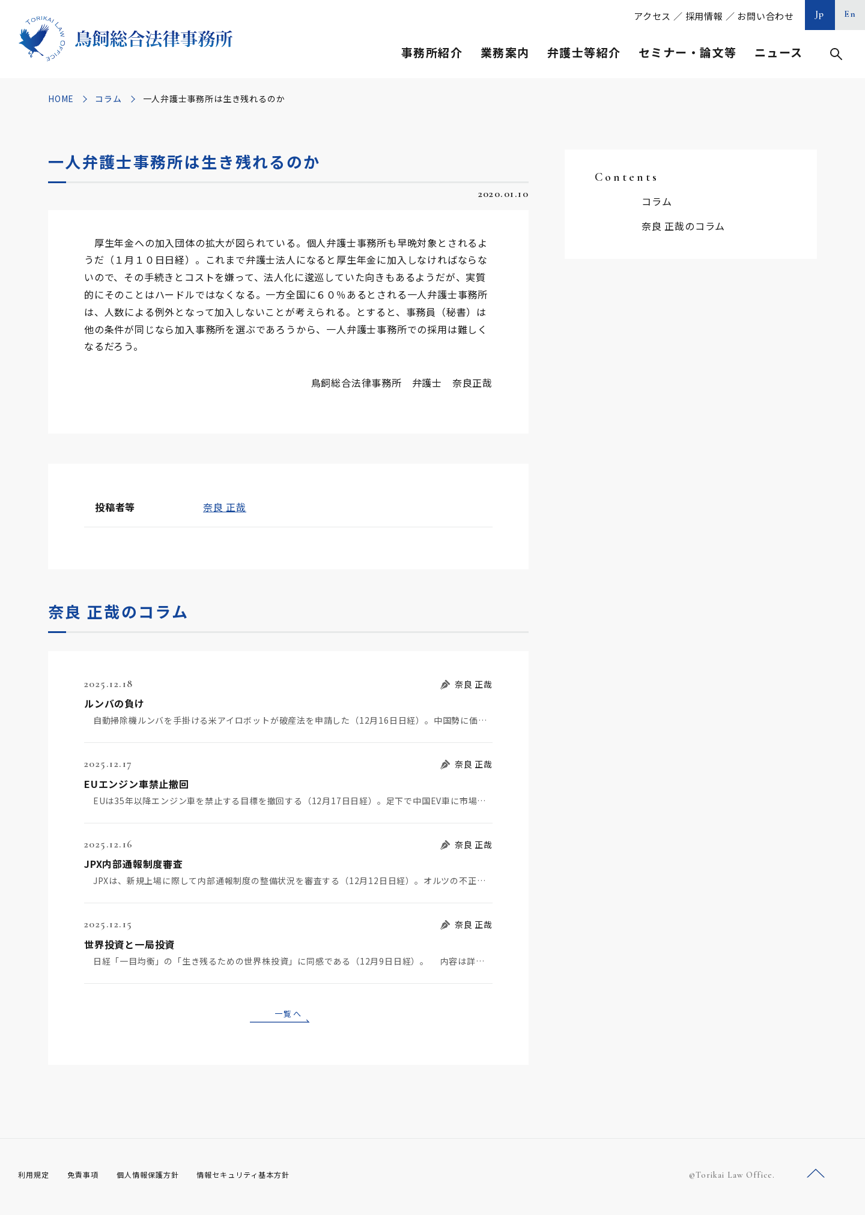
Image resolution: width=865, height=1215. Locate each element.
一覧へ (288, 1015)
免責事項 (90, 1178)
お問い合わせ (765, 16)
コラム (108, 98)
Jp (820, 14)
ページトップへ (816, 1178)
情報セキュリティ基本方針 (271, 1178)
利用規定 (36, 1178)
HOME (61, 98)
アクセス (652, 16)
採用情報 (704, 16)
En (850, 14)
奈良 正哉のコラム (683, 226)
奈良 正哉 (224, 507)
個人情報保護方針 (163, 1178)
